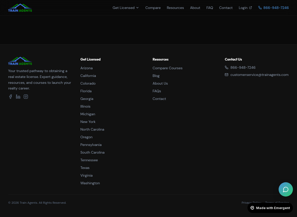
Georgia (86, 98)
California (88, 75)
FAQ (209, 7)
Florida (86, 91)
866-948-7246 (240, 67)
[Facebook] (10, 96)
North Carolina (92, 129)
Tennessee (89, 160)
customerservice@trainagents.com (257, 74)
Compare (153, 7)
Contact (226, 7)
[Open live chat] (286, 189)
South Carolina (92, 152)
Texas (85, 167)
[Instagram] (25, 96)
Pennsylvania (91, 144)
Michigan (87, 114)
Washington (90, 183)
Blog (156, 75)
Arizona (86, 68)
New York (88, 121)
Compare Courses (168, 68)
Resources (175, 7)
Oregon (86, 137)
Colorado (88, 83)
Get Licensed (126, 7)
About (195, 7)
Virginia (86, 175)
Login (245, 7)
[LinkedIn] (18, 96)
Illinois (85, 106)
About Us (160, 83)
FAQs (157, 91)
